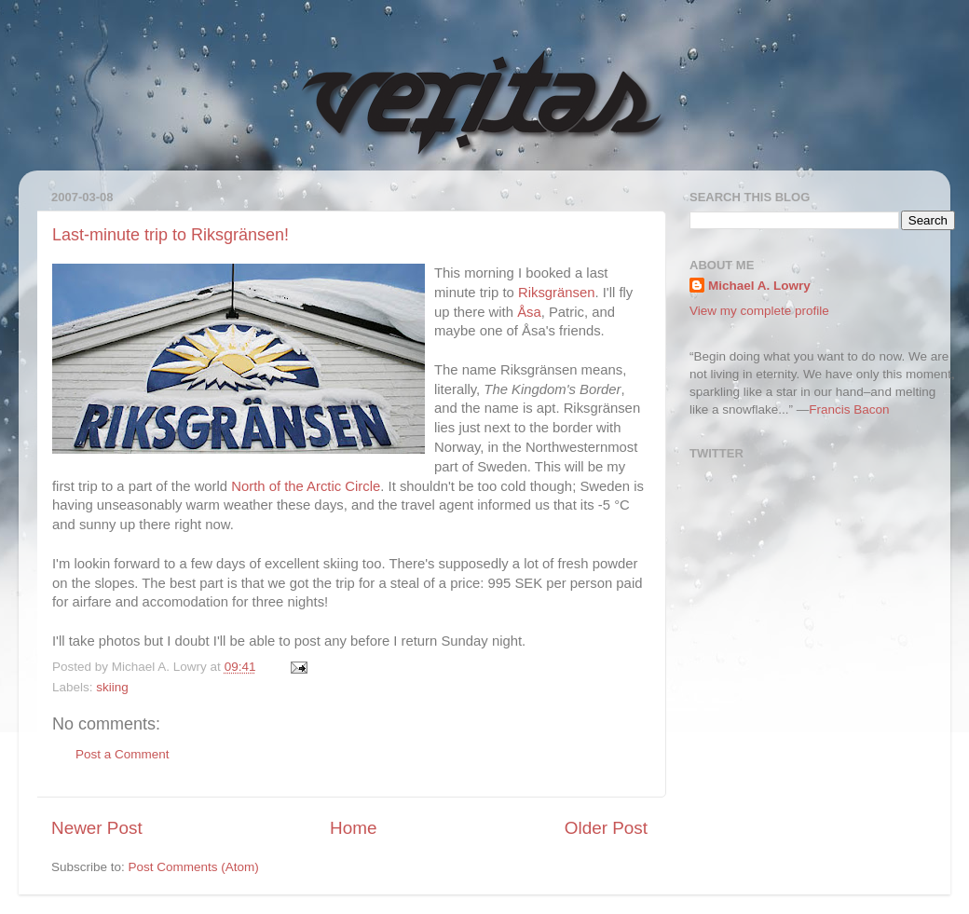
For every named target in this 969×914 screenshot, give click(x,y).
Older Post (606, 828)
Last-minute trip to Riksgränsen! (170, 234)
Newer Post (97, 828)
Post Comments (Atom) (194, 867)
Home (353, 828)
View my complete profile (759, 311)
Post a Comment (122, 754)
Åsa (529, 312)
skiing (112, 687)
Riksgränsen (556, 292)
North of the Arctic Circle (305, 486)
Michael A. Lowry (759, 286)
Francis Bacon (849, 409)
